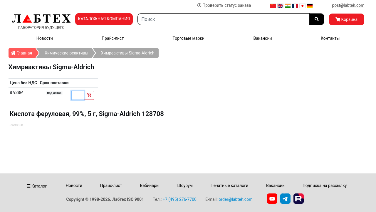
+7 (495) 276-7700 (180, 199)
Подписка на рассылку (325, 185)
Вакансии (262, 38)
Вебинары (149, 185)
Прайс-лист (113, 38)
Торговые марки (189, 38)
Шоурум (184, 185)
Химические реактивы (66, 53)
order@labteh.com (235, 199)
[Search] (223, 19)
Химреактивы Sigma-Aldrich (128, 53)
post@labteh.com (348, 5)
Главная (23, 51)
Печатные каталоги (229, 185)
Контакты (330, 38)
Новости (44, 38)
